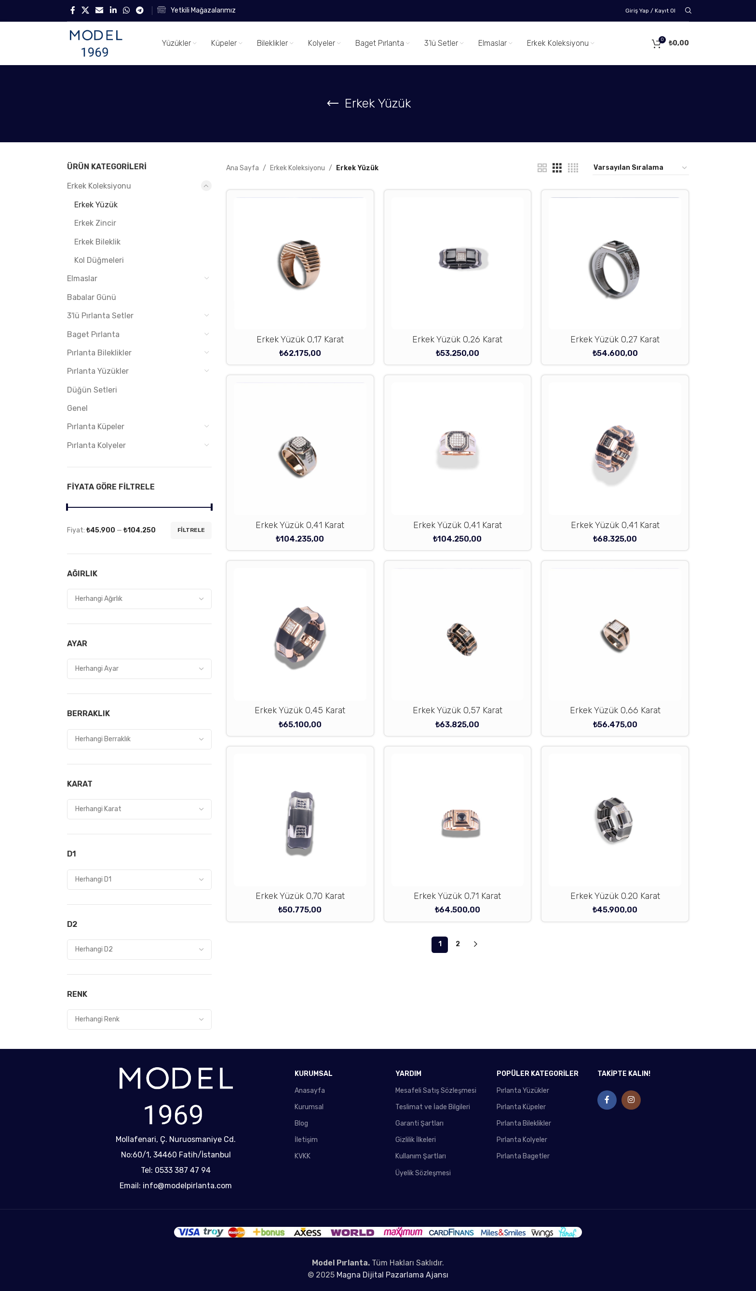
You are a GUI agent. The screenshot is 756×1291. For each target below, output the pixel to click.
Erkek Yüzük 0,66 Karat (615, 710)
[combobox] (139, 599)
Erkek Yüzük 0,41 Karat (300, 525)
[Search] (687, 10)
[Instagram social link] (631, 1100)
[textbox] (139, 599)
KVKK (302, 1156)
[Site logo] (96, 43)
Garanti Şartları (419, 1123)
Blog (301, 1123)
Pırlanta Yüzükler (98, 371)
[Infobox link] (196, 10)
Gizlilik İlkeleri (415, 1140)
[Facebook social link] (72, 10)
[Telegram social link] (140, 10)
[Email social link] (100, 10)
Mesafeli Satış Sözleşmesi (435, 1091)
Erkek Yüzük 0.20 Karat (615, 896)
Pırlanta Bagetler (523, 1156)
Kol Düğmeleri (99, 260)
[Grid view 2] (542, 168)
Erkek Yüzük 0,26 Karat (457, 339)
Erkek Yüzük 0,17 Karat (300, 339)
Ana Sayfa (242, 168)
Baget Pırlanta (93, 334)
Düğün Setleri (92, 389)
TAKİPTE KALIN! (623, 1074)
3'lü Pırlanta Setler (100, 315)
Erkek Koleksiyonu (99, 185)
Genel (77, 408)
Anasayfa (310, 1091)
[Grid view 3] (557, 168)
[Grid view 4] (573, 168)
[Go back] (333, 103)
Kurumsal (309, 1107)
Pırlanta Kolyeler (96, 445)
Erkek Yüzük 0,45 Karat (300, 710)
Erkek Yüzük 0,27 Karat (615, 339)
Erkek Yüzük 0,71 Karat (457, 896)
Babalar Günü (91, 297)
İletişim (306, 1140)
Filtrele (191, 530)
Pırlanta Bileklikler (99, 352)
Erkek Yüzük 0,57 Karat (457, 710)
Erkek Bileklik (97, 241)
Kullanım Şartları (420, 1156)
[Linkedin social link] (113, 10)
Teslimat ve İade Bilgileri (432, 1107)
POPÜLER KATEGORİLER (538, 1074)
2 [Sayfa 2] (458, 944)
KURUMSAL (314, 1074)
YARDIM (408, 1074)
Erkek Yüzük (96, 204)
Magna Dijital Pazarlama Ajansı (392, 1274)
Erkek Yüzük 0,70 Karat (300, 896)
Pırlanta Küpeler (95, 426)
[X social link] (85, 10)
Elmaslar (82, 278)
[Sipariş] (641, 168)
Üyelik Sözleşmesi (423, 1173)
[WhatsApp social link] (126, 10)
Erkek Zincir (95, 223)
